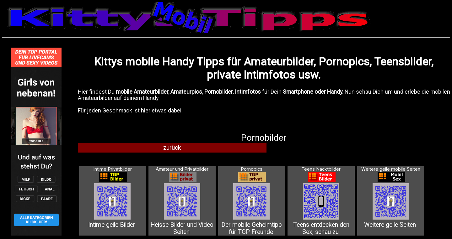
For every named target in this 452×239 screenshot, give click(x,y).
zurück (172, 147)
